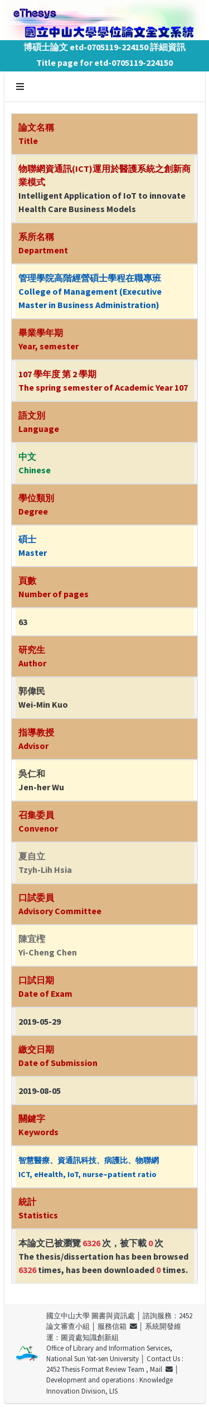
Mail (161, 1369)
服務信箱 (117, 1326)
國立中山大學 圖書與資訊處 (90, 1315)
